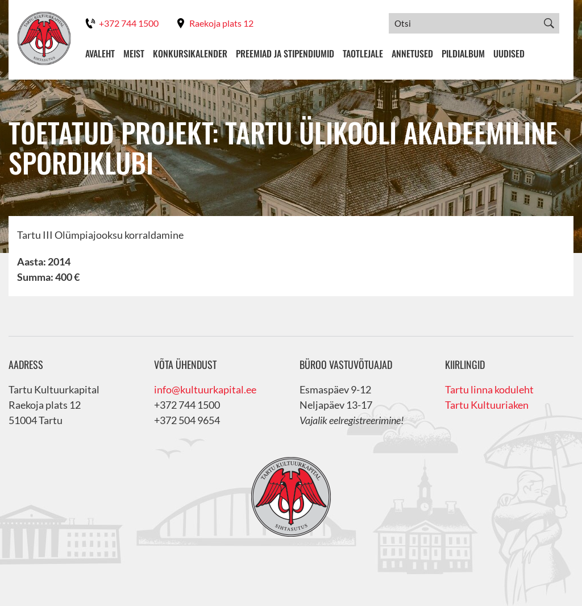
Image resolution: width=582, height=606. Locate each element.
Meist (133, 53)
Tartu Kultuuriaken (487, 405)
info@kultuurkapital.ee (205, 389)
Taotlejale (363, 53)
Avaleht (100, 53)
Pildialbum (463, 53)
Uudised (509, 53)
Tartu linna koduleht (489, 389)
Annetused (412, 53)
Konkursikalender (190, 53)
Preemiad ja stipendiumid (285, 53)
